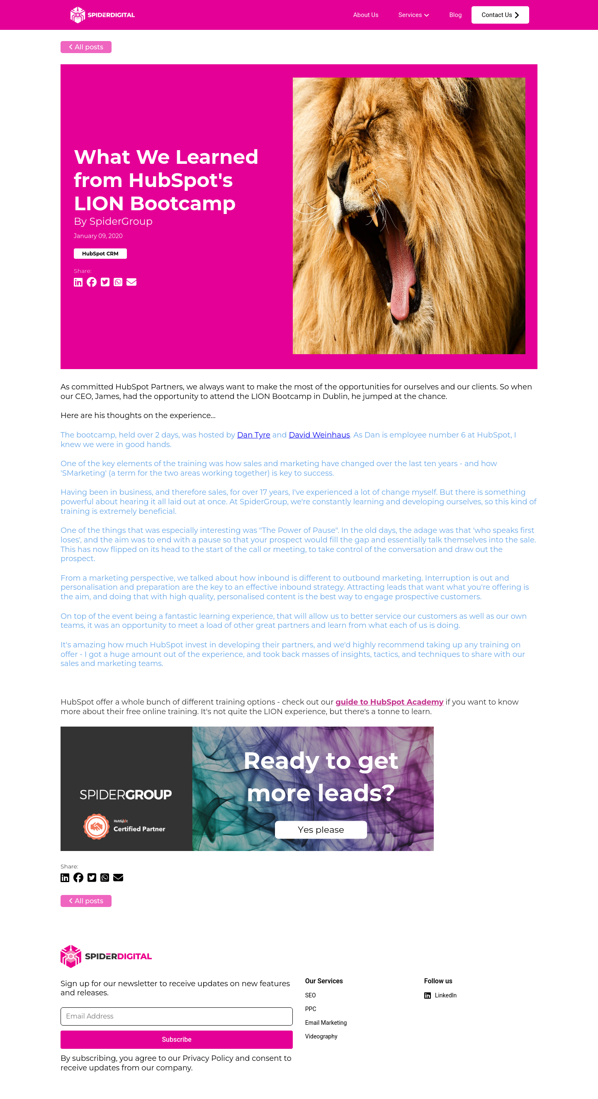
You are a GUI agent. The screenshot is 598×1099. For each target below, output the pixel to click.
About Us (366, 15)
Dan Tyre (253, 435)
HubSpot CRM (100, 253)
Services (410, 15)
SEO (310, 995)
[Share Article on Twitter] (105, 282)
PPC (310, 1009)
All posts (86, 47)
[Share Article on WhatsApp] (118, 282)
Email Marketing (326, 1022)
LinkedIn (446, 995)
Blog (455, 15)
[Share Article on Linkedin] (78, 282)
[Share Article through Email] (131, 282)
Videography (321, 1036)
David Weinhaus (319, 435)
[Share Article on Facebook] (92, 282)
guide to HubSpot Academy (389, 702)
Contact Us (496, 15)
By (113, 221)
